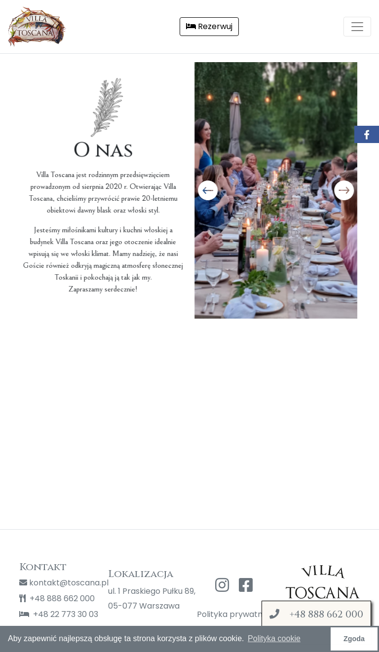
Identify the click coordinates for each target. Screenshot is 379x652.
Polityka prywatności (234, 614)
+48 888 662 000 (56, 598)
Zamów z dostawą (316, 622)
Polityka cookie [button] (274, 638)
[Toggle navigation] (357, 26)
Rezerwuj (209, 26)
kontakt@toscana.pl (56, 582)
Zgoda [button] (354, 639)
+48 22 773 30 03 (56, 614)
